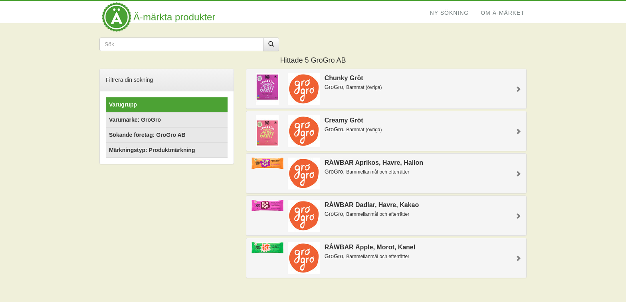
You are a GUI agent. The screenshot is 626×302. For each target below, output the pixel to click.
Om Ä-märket (503, 13)
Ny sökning (449, 13)
